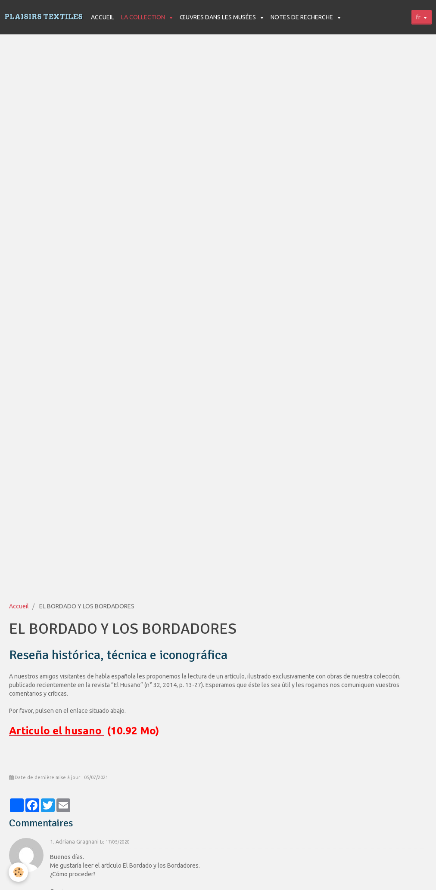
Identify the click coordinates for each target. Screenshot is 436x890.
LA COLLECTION (143, 17)
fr (418, 17)
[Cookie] (18, 872)
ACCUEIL (102, 17)
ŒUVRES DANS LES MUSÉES (218, 17)
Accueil (19, 606)
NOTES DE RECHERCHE (302, 17)
